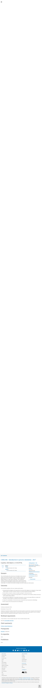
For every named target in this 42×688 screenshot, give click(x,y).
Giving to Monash (4, 675)
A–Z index (23, 658)
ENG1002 (2, 631)
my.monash (3, 669)
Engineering (30, 569)
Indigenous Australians (5, 665)
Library (3, 659)
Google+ (21, 650)
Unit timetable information (9, 620)
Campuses (23, 656)
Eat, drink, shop (4, 658)
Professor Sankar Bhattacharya (6, 626)
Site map (23, 667)
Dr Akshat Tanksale (31, 574)
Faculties (23, 655)
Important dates (4, 655)
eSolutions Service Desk (26, 677)
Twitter (18, 650)
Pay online (3, 656)
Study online (3, 668)
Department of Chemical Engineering (34, 571)
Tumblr (24, 650)
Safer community (4, 666)
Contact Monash (24, 659)
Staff (2, 672)
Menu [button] (1, 2)
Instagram (13, 650)
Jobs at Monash (4, 662)
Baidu (28, 650)
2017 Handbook (4, 555)
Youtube (26, 650)
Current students (4, 671)
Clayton (6, 566)
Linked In (15, 650)
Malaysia (6, 569)
